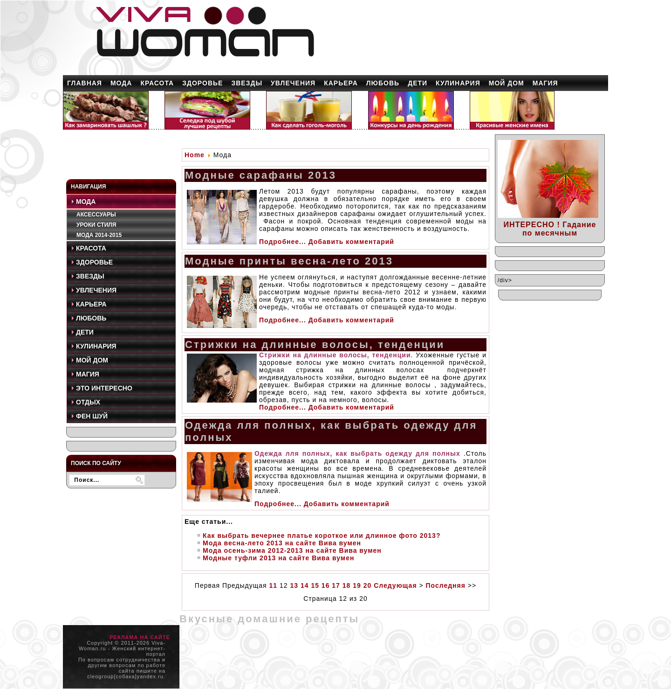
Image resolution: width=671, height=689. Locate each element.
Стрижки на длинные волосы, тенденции (315, 344)
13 (294, 585)
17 (336, 585)
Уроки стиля (96, 225)
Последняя (446, 585)
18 (346, 585)
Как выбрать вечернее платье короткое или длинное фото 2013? (321, 535)
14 (305, 585)
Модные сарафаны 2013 (260, 175)
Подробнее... (282, 241)
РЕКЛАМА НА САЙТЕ (140, 637)
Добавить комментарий (351, 241)
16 (326, 585)
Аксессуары (96, 214)
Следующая (395, 585)
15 (315, 585)
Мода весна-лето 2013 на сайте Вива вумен (282, 543)
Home (195, 155)
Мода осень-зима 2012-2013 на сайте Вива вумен (292, 550)
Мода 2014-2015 (99, 235)
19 (357, 585)
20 (367, 585)
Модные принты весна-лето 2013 (289, 261)
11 (273, 585)
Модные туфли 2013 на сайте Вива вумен (278, 558)
